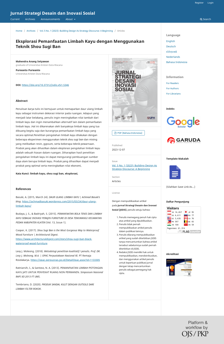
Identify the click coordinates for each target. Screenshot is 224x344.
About (69, 19)
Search (205, 19)
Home (19, 30)
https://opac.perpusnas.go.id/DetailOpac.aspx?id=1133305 (65, 260)
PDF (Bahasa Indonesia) (129, 132)
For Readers (172, 83)
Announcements (50, 19)
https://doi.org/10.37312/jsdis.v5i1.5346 (45, 85)
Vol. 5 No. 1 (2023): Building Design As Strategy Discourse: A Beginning (76, 30)
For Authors (172, 88)
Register (199, 2)
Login (211, 2)
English (170, 41)
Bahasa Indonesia (176, 62)
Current (15, 19)
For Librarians (173, 93)
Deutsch (171, 46)
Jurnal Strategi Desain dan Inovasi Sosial (52, 13)
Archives (30, 19)
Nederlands (173, 56)
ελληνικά (171, 51)
